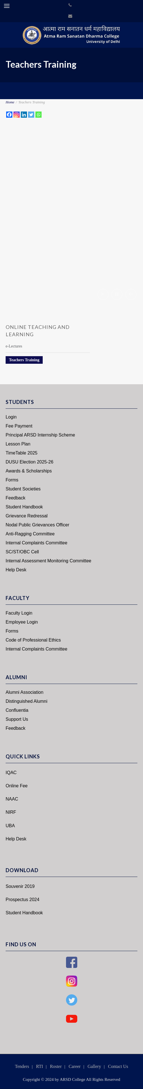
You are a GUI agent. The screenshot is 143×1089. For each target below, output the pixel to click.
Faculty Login (19, 613)
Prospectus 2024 (22, 899)
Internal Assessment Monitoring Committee (48, 560)
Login (11, 417)
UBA (10, 825)
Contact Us (118, 1066)
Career (75, 1066)
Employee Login (22, 622)
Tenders (22, 1066)
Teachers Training (24, 360)
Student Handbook (24, 506)
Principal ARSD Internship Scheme (40, 435)
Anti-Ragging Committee (30, 533)
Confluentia (17, 710)
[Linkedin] (24, 115)
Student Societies (23, 488)
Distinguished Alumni (26, 701)
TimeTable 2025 (21, 453)
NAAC (12, 799)
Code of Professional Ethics (33, 640)
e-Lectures (14, 346)
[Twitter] (31, 115)
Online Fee (17, 785)
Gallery (94, 1066)
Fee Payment (19, 426)
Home (10, 102)
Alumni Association (24, 692)
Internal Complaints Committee (36, 542)
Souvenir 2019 (20, 886)
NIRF (11, 812)
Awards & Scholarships (29, 471)
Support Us (17, 719)
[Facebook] (9, 115)
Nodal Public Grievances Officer (37, 524)
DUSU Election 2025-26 (29, 462)
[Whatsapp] (38, 115)
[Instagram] (16, 115)
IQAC (11, 772)
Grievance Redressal (26, 515)
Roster (56, 1066)
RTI (39, 1066)
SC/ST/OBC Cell (22, 551)
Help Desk (16, 569)
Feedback (15, 497)
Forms (12, 480)
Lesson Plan (18, 444)
